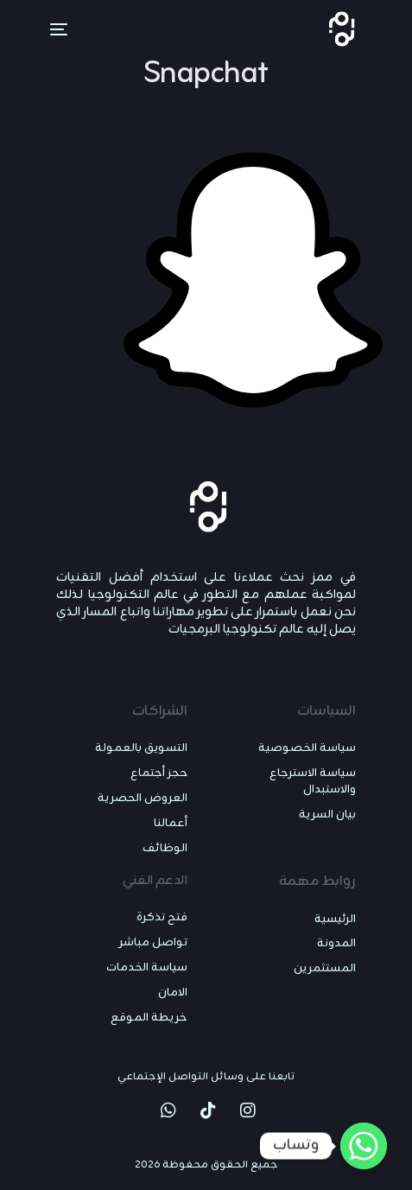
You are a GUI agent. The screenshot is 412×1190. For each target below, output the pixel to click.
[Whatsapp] (363, 1146)
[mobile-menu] (48, 29)
